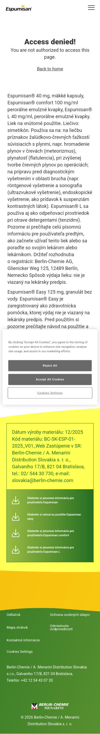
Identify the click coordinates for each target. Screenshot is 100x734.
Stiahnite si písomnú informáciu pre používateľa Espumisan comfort (50, 533)
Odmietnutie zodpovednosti (61, 627)
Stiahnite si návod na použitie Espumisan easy (54, 517)
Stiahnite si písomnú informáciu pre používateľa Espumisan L (50, 549)
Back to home (50, 68)
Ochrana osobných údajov (70, 614)
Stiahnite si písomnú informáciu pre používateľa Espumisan (50, 500)
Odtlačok (14, 614)
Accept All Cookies (50, 379)
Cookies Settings (20, 651)
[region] (49, 367)
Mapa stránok (17, 627)
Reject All (50, 365)
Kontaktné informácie (23, 640)
